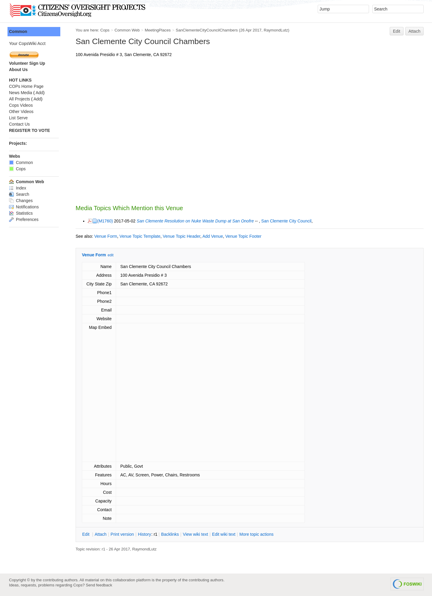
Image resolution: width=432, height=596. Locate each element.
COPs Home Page (26, 86)
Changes (21, 200)
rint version (122, 534)
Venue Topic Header (181, 236)
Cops (105, 30)
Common (18, 31)
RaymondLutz (276, 30)
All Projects (19, 99)
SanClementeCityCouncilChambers (207, 30)
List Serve (18, 117)
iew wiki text (195, 534)
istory (144, 534)
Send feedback (99, 585)
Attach (415, 31)
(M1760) (105, 221)
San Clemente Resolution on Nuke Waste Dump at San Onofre (195, 221)
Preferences (23, 219)
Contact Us (19, 124)
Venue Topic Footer (243, 236)
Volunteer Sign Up (27, 63)
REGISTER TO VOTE (29, 130)
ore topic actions (256, 534)
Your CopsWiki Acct (27, 43)
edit (110, 255)
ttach (100, 534)
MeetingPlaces (157, 30)
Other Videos (21, 111)
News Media (20, 92)
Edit (396, 31)
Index (17, 188)
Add (39, 92)
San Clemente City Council (286, 221)
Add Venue (212, 236)
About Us (18, 69)
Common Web (127, 30)
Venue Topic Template (139, 236)
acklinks (170, 534)
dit (86, 534)
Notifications (24, 206)
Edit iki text (224, 534)
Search (19, 194)
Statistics (21, 213)
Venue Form (105, 236)
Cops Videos (21, 105)
